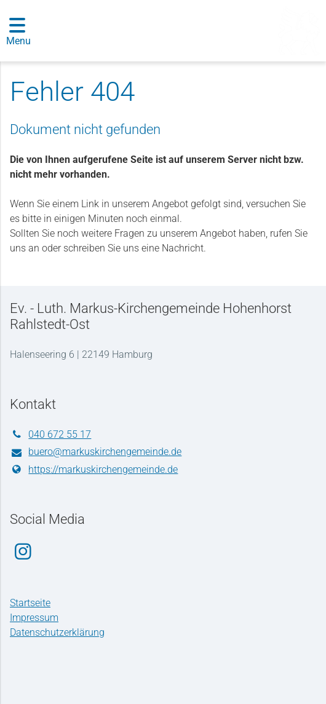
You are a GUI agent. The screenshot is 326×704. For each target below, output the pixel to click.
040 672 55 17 (50, 434)
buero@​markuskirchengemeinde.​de (95, 452)
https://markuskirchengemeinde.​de (94, 469)
